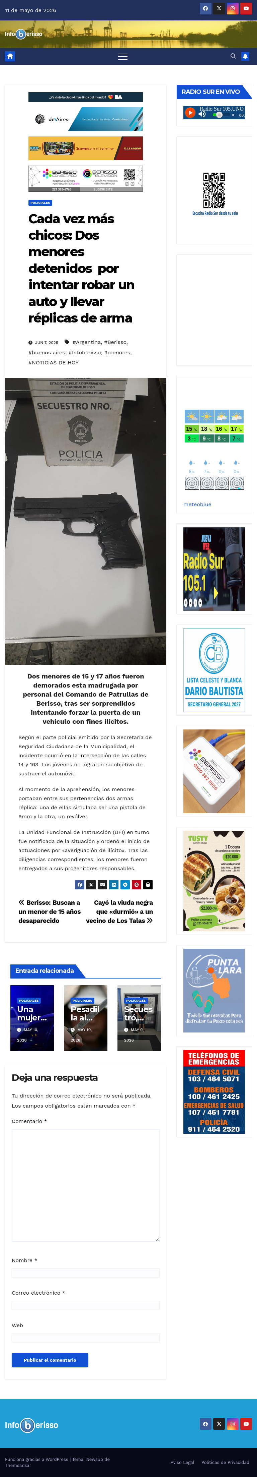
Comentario (29, 1121)
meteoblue (197, 504)
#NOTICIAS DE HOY (53, 362)
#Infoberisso (85, 352)
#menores (117, 352)
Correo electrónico (38, 1293)
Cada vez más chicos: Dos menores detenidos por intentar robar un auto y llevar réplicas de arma (81, 268)
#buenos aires (46, 352)
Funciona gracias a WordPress (37, 1459)
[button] (233, 56)
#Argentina (87, 342)
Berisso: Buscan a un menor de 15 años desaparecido (49, 912)
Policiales (40, 202)
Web (17, 1325)
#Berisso (115, 342)
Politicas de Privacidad (225, 1462)
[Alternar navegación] (123, 56)
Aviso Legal (182, 1462)
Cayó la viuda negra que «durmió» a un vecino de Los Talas (119, 912)
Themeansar (18, 1465)
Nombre (24, 1260)
